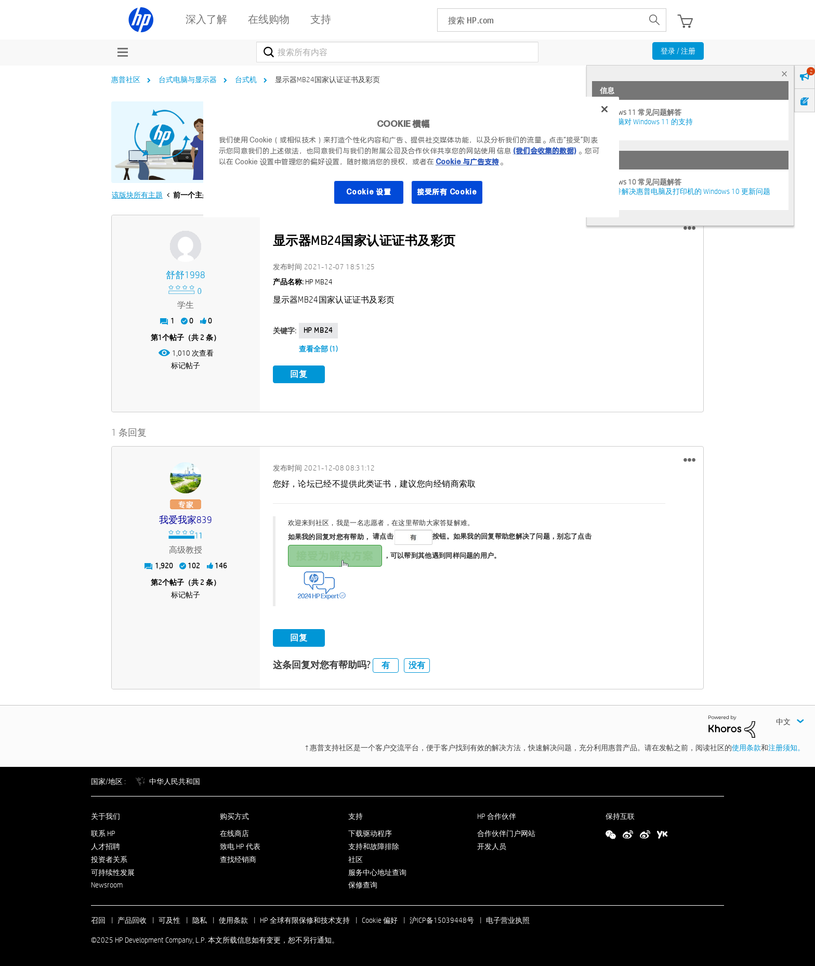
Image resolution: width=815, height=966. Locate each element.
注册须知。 (786, 747)
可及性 (169, 919)
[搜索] (397, 52)
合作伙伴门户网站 (506, 833)
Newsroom (107, 885)
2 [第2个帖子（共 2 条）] (160, 581)
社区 (355, 859)
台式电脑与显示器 (188, 79)
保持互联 (620, 816)
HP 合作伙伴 (496, 816)
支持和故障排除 (373, 846)
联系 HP (103, 833)
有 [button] (386, 664)
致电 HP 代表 (240, 846)
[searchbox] (540, 20)
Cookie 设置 (368, 192)
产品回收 (132, 919)
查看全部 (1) (318, 349)
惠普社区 (125, 79)
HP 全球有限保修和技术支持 (305, 919)
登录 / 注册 (678, 51)
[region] (411, 157)
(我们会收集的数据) (544, 150)
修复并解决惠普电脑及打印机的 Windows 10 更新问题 (685, 191)
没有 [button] (417, 664)
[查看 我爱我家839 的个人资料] (186, 520)
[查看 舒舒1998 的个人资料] (186, 275)
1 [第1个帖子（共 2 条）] (160, 337)
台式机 (246, 79)
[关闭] (604, 109)
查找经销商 (238, 859)
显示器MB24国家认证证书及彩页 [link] (327, 79)
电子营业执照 (508, 919)
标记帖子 (185, 365)
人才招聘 (105, 846)
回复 (299, 374)
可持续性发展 (113, 872)
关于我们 (105, 816)
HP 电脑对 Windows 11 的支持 (646, 121)
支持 (355, 816)
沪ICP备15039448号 (442, 919)
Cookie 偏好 (380, 919)
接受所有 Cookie (447, 192)
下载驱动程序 (370, 833)
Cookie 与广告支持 (467, 161)
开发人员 (491, 846)
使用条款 (746, 747)
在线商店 (234, 833)
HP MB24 (318, 330)
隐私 (199, 919)
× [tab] (784, 73)
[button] (689, 228)
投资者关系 (109, 859)
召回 (98, 919)
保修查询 (362, 885)
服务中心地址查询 (377, 872)
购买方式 (234, 816)
